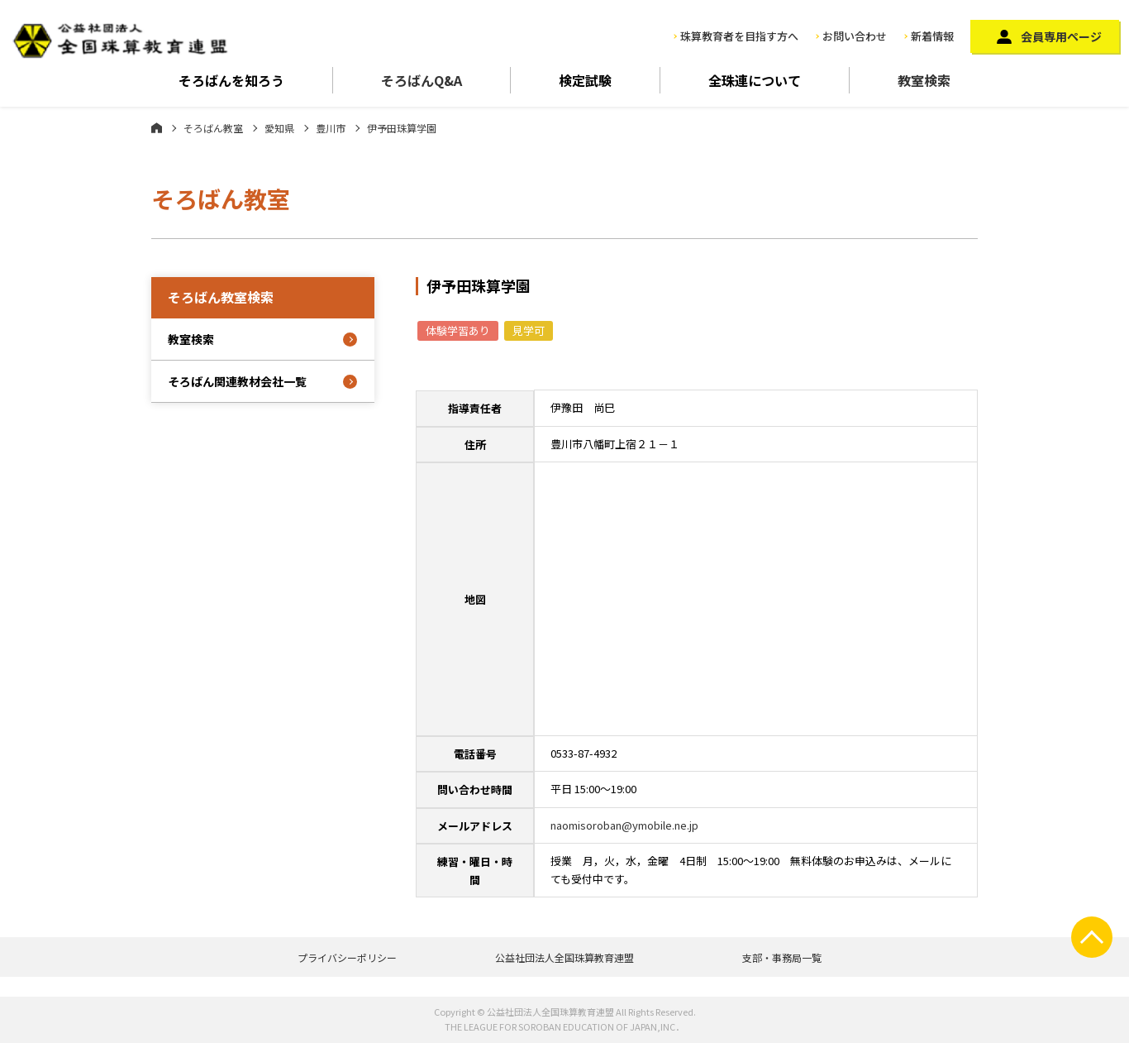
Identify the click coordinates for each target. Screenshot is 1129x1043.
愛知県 (279, 128)
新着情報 (932, 36)
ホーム (156, 127)
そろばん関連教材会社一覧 (237, 381)
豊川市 (330, 128)
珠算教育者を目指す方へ (739, 36)
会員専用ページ (1061, 36)
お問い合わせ (854, 36)
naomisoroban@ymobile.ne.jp (624, 825)
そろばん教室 (213, 128)
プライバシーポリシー (347, 957)
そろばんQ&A (421, 80)
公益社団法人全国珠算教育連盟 (564, 957)
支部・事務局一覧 (782, 957)
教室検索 (924, 80)
